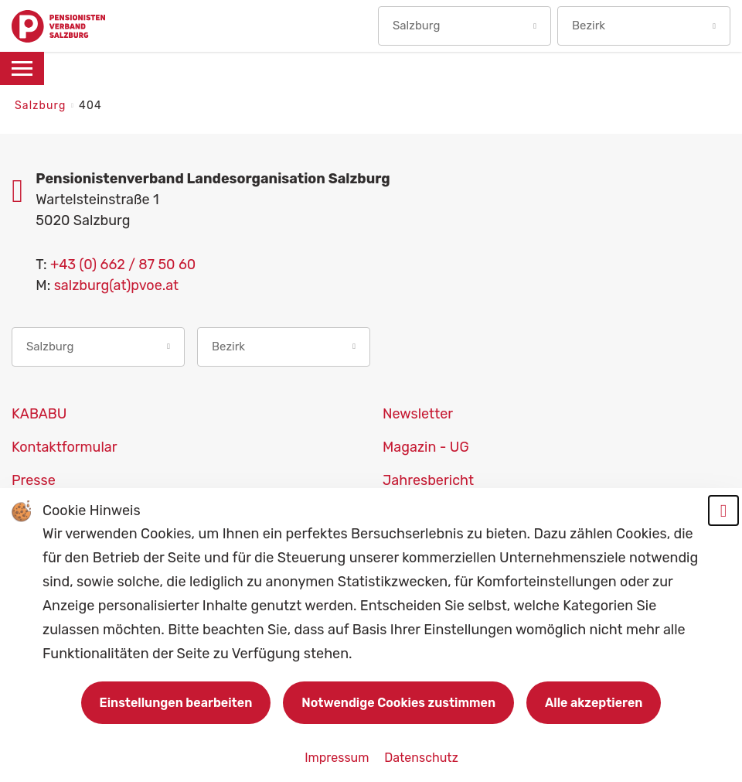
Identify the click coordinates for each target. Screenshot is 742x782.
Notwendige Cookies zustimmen (398, 702)
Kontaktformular (64, 447)
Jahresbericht (428, 480)
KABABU (39, 413)
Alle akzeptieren (593, 702)
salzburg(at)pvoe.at (116, 285)
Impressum (338, 757)
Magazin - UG (426, 447)
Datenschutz (421, 757)
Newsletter (418, 413)
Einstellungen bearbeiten (176, 702)
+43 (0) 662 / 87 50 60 (123, 264)
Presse (34, 480)
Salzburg (42, 105)
